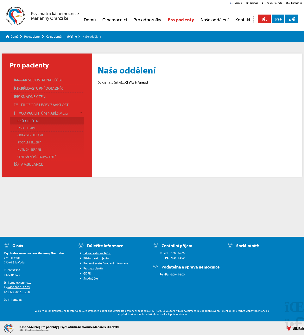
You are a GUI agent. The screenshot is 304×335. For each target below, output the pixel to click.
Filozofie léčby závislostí (41, 104)
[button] (272, 3)
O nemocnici (114, 19)
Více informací (134, 82)
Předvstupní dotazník (38, 88)
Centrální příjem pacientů (36, 157)
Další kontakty (13, 299)
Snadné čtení (30, 96)
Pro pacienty (181, 19)
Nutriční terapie (29, 149)
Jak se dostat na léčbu (38, 79)
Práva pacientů (93, 268)
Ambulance (28, 164)
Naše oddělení (215, 19)
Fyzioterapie (26, 128)
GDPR (87, 273)
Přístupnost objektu (96, 258)
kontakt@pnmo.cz (19, 282)
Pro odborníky (147, 19)
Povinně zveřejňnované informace (105, 263)
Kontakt (242, 19)
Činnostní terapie (30, 135)
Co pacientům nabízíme (61, 36)
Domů (15, 15)
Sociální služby (29, 142)
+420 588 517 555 (18, 287)
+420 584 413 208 (18, 292)
